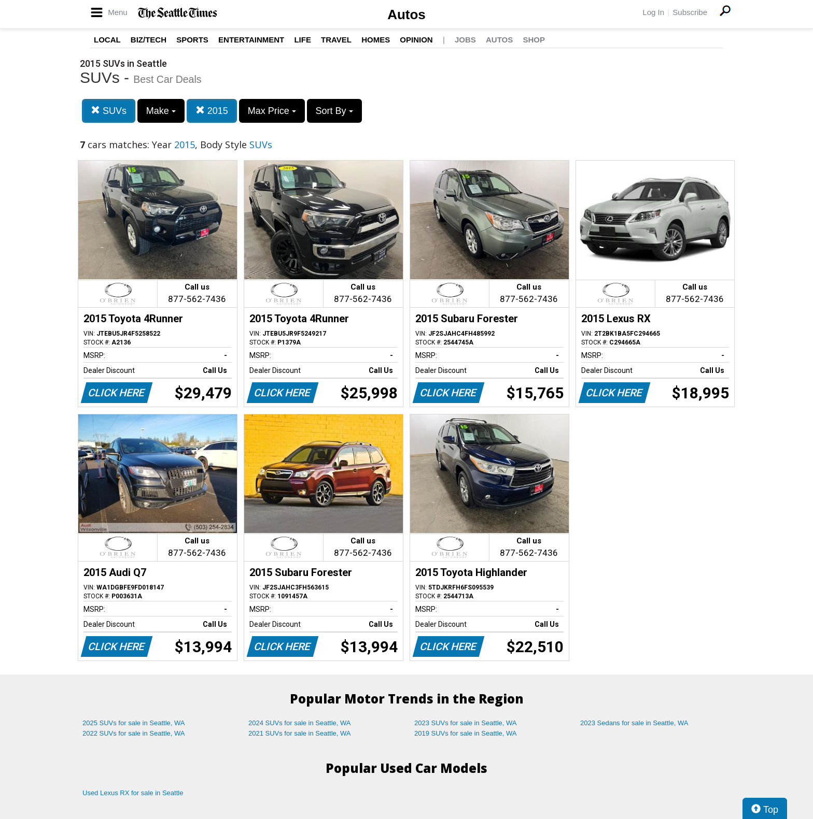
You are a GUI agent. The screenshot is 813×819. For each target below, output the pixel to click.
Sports (192, 39)
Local (107, 39)
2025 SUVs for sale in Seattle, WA (133, 723)
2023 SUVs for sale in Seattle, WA (465, 723)
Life (302, 39)
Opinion (416, 39)
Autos (406, 14)
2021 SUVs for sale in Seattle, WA (299, 733)
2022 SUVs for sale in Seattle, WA (133, 733)
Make (161, 111)
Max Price (272, 111)
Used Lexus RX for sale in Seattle (132, 793)
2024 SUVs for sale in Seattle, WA (299, 723)
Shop (534, 39)
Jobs (465, 39)
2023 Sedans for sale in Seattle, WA (634, 723)
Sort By (334, 111)
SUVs (109, 110)
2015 (211, 110)
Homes (375, 39)
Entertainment (251, 39)
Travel (336, 39)
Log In (653, 12)
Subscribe (689, 12)
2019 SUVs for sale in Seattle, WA (465, 733)
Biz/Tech (148, 39)
